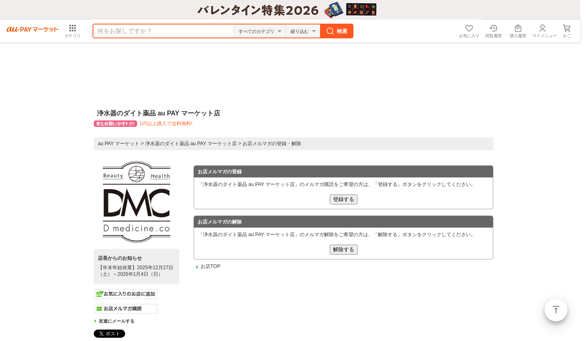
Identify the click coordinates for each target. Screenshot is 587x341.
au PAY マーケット (118, 143)
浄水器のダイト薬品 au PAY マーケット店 (191, 143)
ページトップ (556, 310)
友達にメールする (117, 321)
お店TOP (210, 266)
